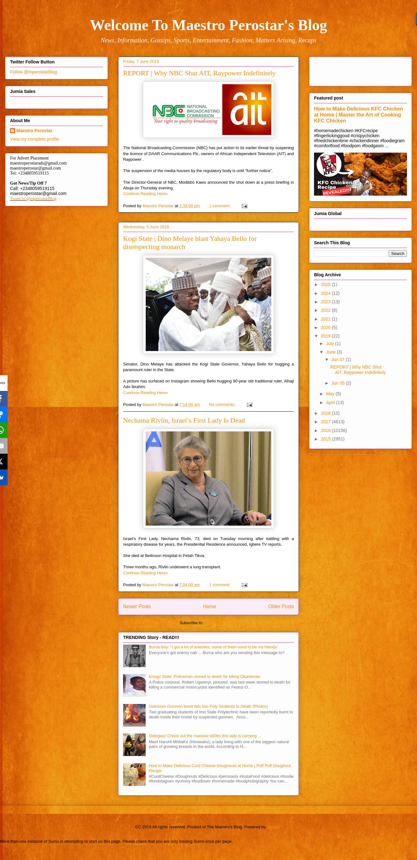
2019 (326, 335)
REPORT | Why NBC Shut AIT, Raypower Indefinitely (199, 73)
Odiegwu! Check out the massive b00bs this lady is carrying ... (205, 735)
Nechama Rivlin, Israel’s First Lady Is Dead (184, 420)
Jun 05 (338, 383)
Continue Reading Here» (145, 193)
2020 (326, 327)
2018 (326, 413)
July (330, 343)
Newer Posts (137, 606)
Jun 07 (338, 359)
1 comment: (220, 205)
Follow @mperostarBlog (33, 71)
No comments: (222, 404)
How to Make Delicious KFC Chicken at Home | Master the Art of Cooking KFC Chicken (358, 114)
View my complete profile (34, 139)
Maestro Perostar (34, 130)
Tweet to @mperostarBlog (33, 198)
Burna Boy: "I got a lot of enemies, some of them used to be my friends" (213, 647)
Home (209, 606)
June (331, 351)
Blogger (274, 827)
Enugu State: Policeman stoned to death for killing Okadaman (204, 676)
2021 (326, 319)
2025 (326, 284)
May (330, 393)
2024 (326, 293)
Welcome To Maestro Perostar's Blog (208, 25)
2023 (326, 301)
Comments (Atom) (220, 622)
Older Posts (281, 606)
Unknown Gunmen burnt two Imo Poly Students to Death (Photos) (208, 706)
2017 (326, 421)
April (331, 402)
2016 (326, 430)
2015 (326, 438)
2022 (326, 310)
